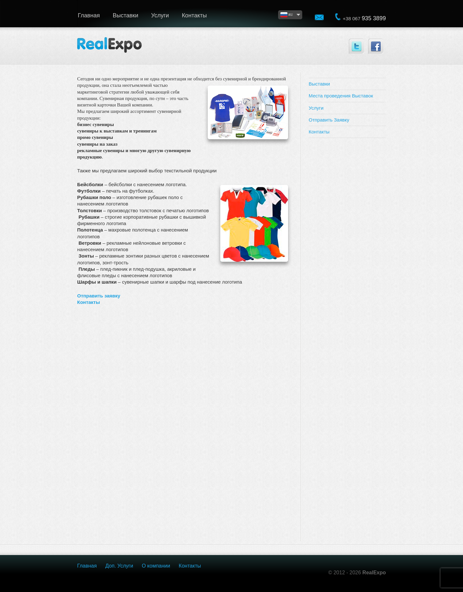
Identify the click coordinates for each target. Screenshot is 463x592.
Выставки (126, 15)
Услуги (160, 15)
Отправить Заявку (329, 120)
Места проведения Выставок (341, 95)
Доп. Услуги (119, 566)
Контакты (194, 15)
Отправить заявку (98, 295)
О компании (156, 566)
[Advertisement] (347, 239)
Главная (89, 15)
